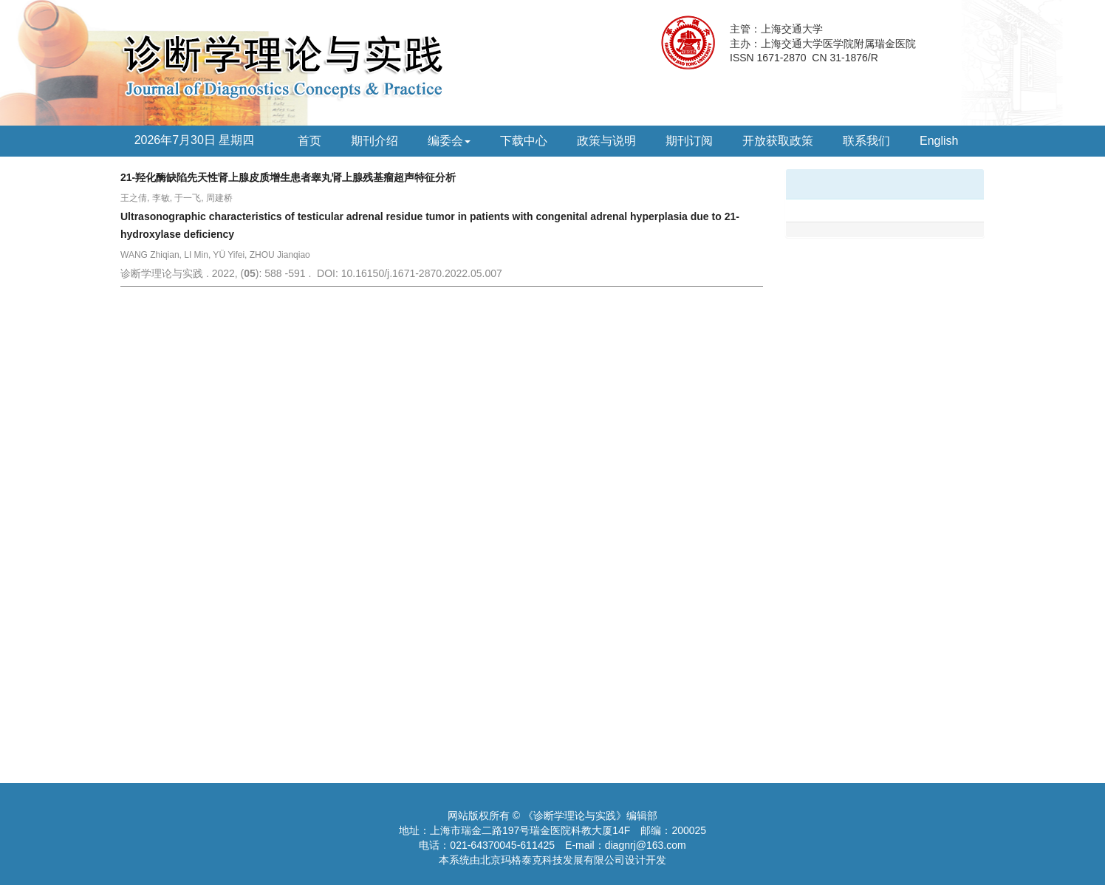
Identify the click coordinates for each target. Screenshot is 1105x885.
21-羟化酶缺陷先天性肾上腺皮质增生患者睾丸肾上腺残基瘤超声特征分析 (288, 177)
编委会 (449, 140)
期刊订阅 (689, 140)
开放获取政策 (777, 140)
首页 (309, 140)
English (939, 140)
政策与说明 (606, 140)
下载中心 (523, 140)
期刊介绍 (374, 140)
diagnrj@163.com (645, 845)
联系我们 (866, 140)
